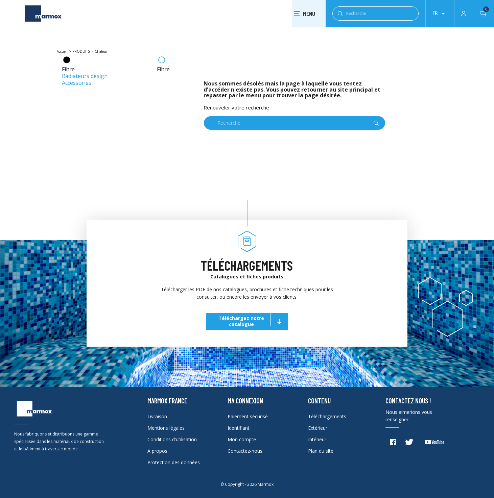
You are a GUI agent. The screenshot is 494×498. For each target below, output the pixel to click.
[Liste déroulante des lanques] (439, 13)
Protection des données (173, 462)
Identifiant (239, 428)
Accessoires (76, 82)
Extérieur (317, 428)
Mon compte (242, 439)
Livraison (157, 416)
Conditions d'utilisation (172, 439)
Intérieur (317, 439)
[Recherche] (375, 13)
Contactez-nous (245, 451)
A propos (157, 451)
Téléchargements (327, 416)
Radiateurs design (85, 76)
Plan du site (320, 451)
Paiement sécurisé (248, 416)
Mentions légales (166, 428)
